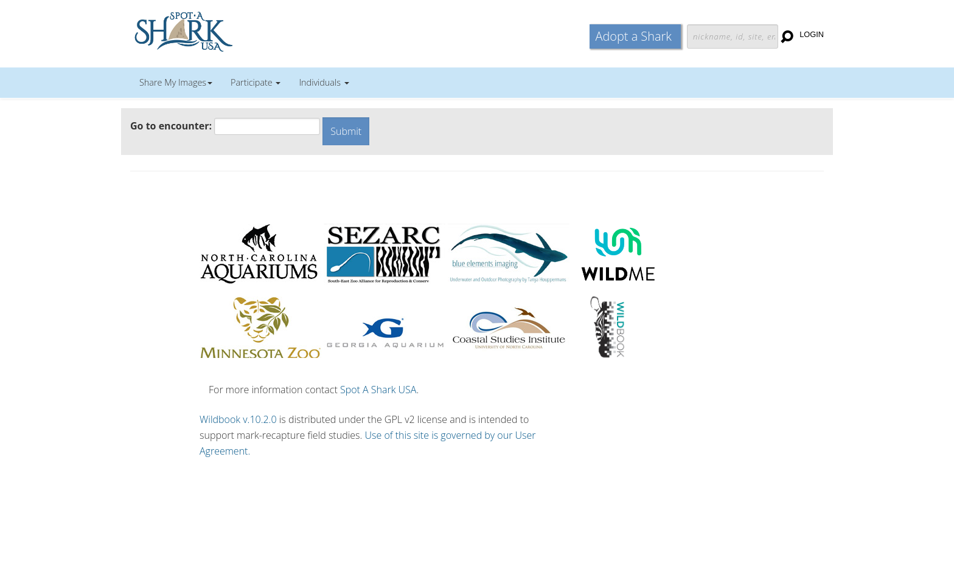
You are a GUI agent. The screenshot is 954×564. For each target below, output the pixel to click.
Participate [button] (255, 82)
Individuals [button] (324, 82)
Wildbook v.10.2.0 (238, 419)
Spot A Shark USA (378, 389)
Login (811, 34)
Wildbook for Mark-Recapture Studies (236, 30)
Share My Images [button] (175, 82)
